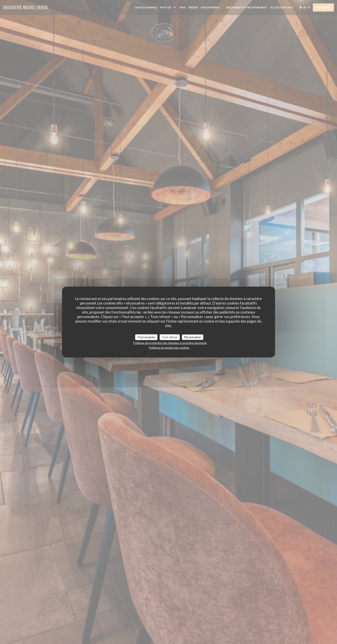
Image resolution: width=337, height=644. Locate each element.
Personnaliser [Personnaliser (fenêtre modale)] (192, 337)
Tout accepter (146, 337)
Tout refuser (170, 337)
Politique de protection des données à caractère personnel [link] (170, 343)
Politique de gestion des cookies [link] (169, 347)
